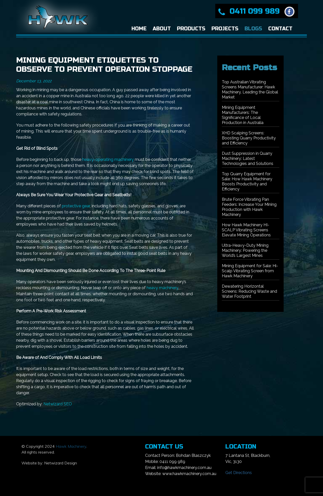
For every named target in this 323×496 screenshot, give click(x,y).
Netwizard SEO (57, 404)
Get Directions (238, 472)
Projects (224, 29)
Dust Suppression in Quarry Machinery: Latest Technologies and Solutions (247, 158)
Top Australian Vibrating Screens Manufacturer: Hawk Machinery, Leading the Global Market (250, 90)
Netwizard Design (60, 462)
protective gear (76, 206)
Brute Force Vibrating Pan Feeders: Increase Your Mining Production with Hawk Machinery (249, 207)
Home (139, 29)
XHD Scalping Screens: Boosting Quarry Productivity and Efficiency (249, 138)
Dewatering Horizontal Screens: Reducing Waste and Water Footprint (249, 291)
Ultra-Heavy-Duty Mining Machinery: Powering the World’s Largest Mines (245, 250)
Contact (280, 29)
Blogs (253, 29)
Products (191, 29)
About (162, 29)
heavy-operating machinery (108, 159)
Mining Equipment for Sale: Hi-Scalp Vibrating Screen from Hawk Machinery (250, 270)
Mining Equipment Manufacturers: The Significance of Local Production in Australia (242, 115)
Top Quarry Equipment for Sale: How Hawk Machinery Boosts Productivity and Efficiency (247, 181)
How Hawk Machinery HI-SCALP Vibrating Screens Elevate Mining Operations (246, 229)
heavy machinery (162, 287)
